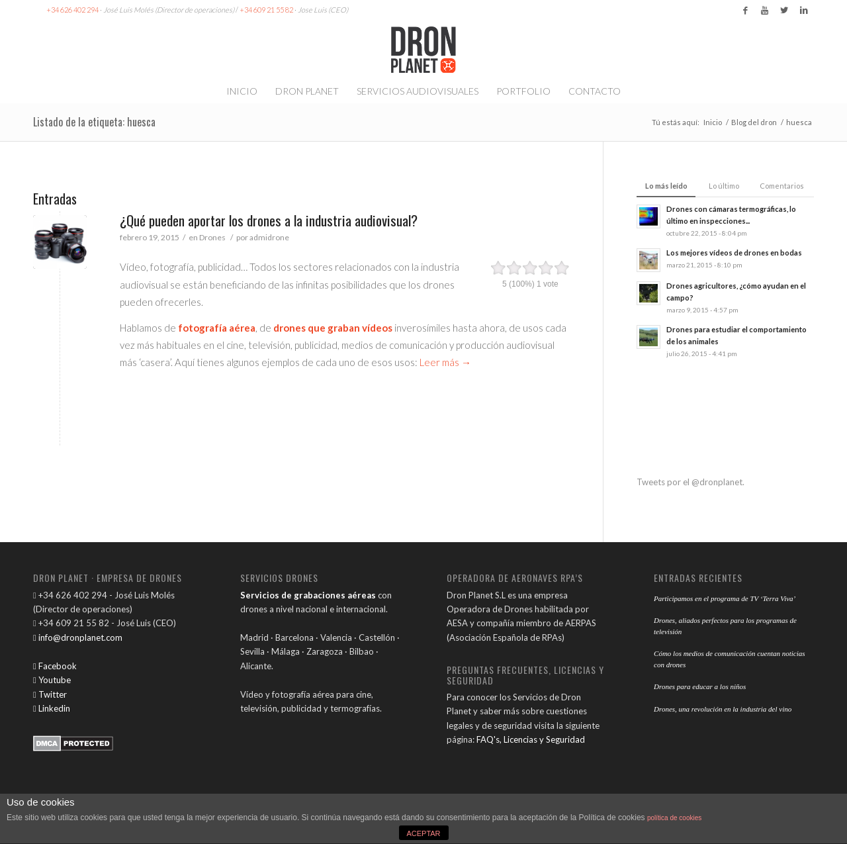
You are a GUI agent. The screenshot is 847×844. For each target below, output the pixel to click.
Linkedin (51, 708)
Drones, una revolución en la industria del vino (722, 709)
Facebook (55, 666)
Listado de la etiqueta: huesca (94, 122)
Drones (212, 237)
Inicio (712, 122)
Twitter (50, 694)
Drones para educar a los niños (700, 686)
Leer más (445, 362)
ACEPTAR (423, 833)
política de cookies (674, 817)
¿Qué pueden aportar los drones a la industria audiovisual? (269, 220)
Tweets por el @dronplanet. (690, 482)
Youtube (52, 680)
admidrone (269, 237)
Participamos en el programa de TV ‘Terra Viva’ (724, 598)
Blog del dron (754, 122)
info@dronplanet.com (77, 637)
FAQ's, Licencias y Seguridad (530, 739)
